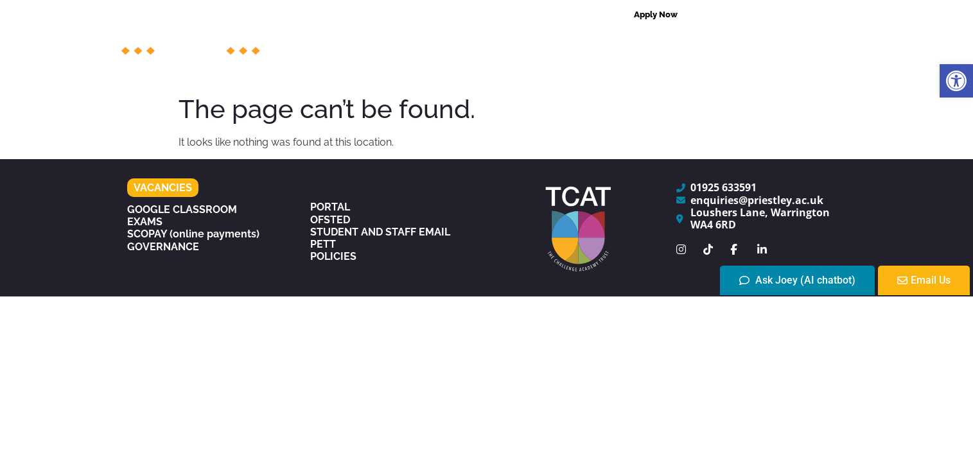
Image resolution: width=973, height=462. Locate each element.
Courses (454, 44)
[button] (956, 81)
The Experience (564, 74)
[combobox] (763, 14)
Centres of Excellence (728, 44)
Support (528, 44)
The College (369, 44)
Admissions (610, 44)
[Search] (839, 14)
